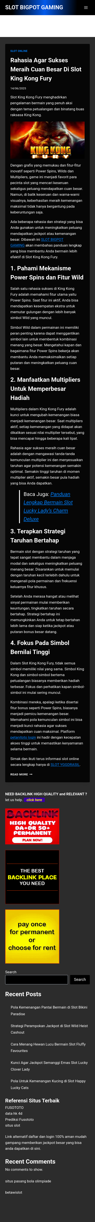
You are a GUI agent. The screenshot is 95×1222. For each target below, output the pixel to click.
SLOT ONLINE (18, 51)
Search (10, 972)
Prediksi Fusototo (19, 1119)
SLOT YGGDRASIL (65, 764)
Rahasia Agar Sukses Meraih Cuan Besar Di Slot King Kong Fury (45, 69)
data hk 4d (13, 1113)
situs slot (12, 1125)
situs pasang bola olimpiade (28, 1181)
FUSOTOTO (14, 1107)
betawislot (13, 1192)
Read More (21, 774)
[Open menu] (86, 7)
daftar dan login (41, 1136)
